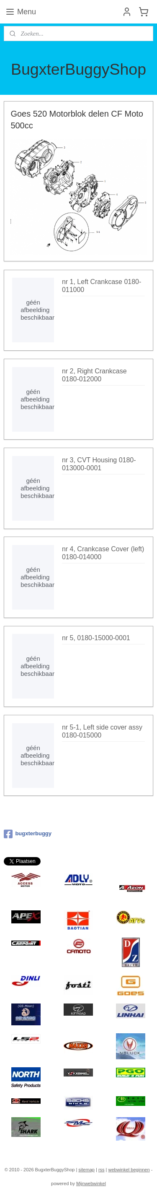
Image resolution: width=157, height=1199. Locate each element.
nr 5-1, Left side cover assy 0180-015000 (102, 730)
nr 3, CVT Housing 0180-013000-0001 (99, 464)
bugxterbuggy (27, 834)
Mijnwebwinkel (91, 1183)
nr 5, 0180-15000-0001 (96, 637)
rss (101, 1169)
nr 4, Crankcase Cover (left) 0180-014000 (103, 552)
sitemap (86, 1169)
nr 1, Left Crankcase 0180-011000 (101, 285)
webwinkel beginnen (129, 1169)
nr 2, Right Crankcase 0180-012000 (94, 374)
